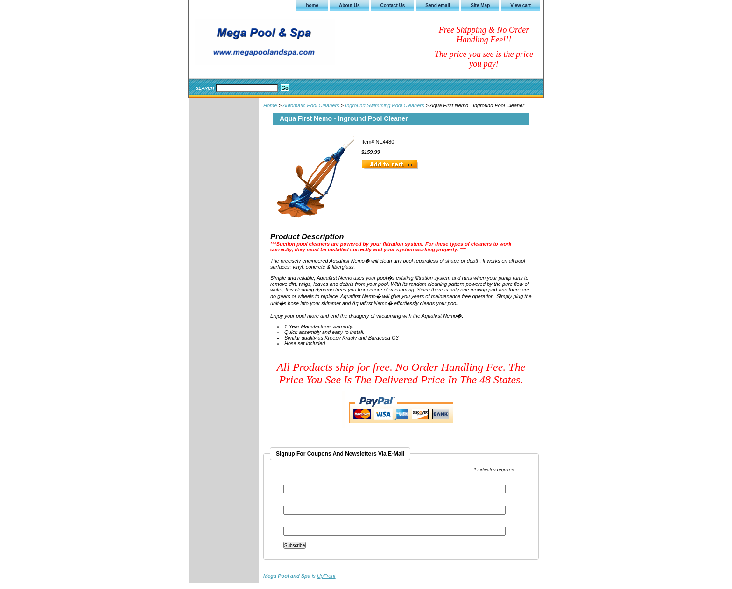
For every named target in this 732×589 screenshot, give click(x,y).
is (299, 576)
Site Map (480, 5)
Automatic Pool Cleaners (310, 105)
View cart (520, 5)
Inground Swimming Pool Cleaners (384, 105)
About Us (349, 5)
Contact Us (392, 5)
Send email (437, 5)
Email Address (301, 481)
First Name (295, 503)
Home (270, 105)
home (312, 5)
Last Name (295, 524)
